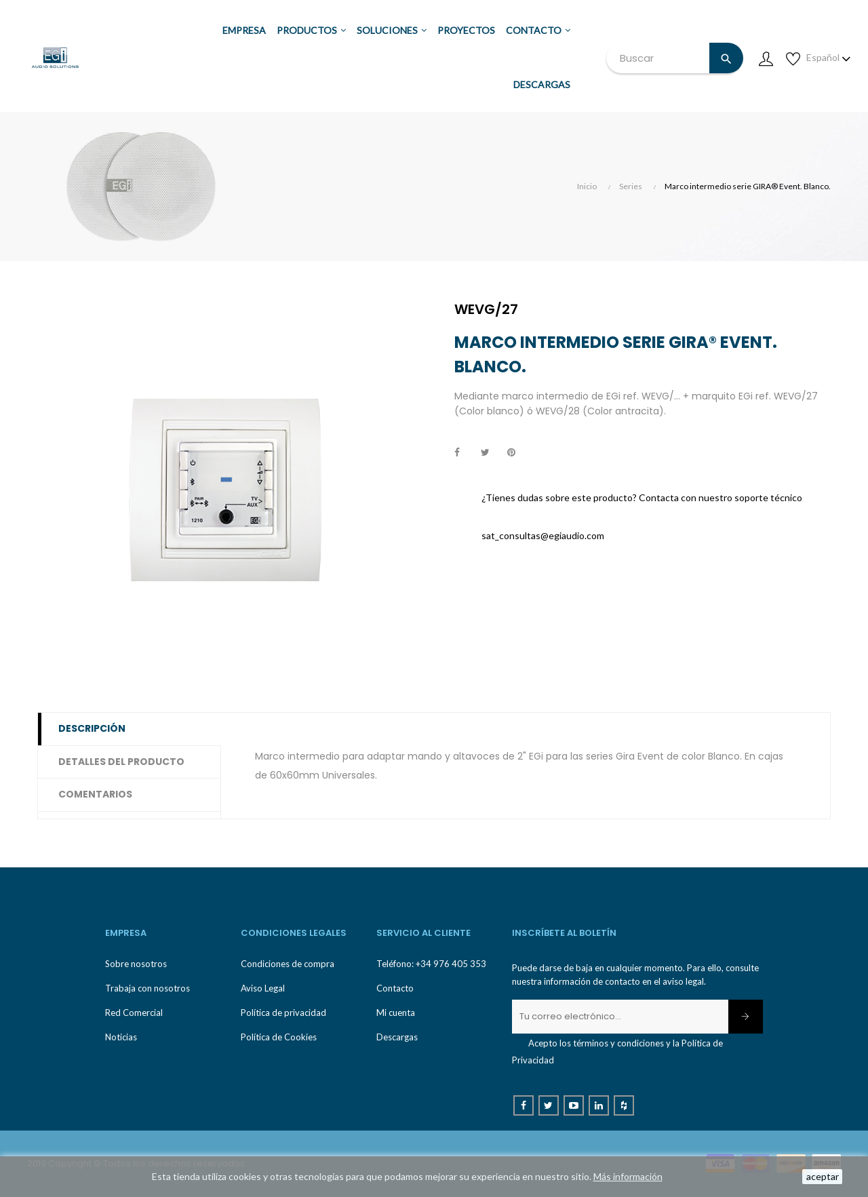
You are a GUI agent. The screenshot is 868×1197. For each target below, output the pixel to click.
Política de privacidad (283, 1012)
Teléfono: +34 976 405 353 (431, 963)
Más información (628, 1176)
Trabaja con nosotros (147, 988)
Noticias (121, 1037)
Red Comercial (134, 1012)
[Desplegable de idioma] (828, 58)
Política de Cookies (279, 1037)
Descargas (397, 1037)
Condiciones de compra (287, 963)
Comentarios (95, 794)
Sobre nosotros (136, 963)
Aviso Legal (263, 988)
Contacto (395, 988)
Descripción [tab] (91, 728)
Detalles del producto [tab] (121, 761)
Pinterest (517, 453)
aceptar (822, 1176)
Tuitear (491, 453)
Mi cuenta (395, 1012)
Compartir (464, 453)
